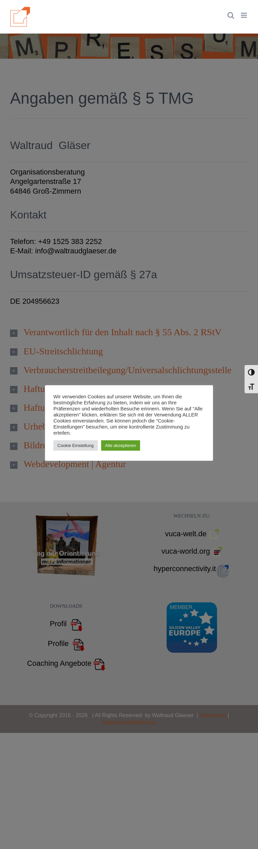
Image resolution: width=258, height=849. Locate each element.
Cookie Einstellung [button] (75, 445)
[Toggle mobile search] (230, 15)
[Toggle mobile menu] (244, 15)
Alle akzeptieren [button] (120, 445)
